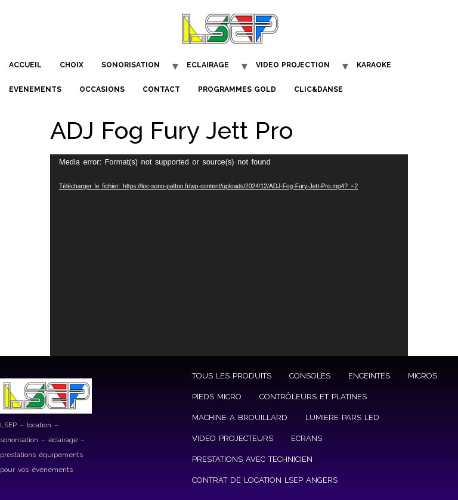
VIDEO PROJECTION (293, 65)
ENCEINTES (369, 375)
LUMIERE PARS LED (342, 417)
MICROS (422, 375)
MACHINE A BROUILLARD (239, 417)
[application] (229, 255)
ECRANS (306, 438)
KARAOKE (374, 65)
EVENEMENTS (35, 89)
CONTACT (161, 89)
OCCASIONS (102, 89)
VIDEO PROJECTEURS (232, 438)
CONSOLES (309, 375)
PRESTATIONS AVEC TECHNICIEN (252, 459)
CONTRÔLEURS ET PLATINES (313, 396)
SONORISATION (130, 65)
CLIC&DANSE (318, 89)
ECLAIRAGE (208, 65)
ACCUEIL (25, 65)
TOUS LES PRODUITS (231, 375)
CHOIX (71, 65)
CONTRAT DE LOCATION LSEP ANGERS (265, 480)
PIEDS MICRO (217, 396)
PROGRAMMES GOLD (237, 89)
